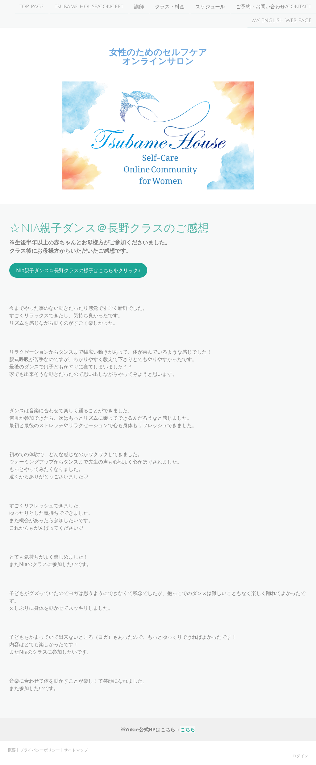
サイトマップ (76, 750)
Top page (31, 7)
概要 (12, 750)
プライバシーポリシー (40, 750)
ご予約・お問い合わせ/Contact (273, 7)
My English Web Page (281, 21)
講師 (139, 7)
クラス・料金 (170, 7)
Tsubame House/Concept (89, 7)
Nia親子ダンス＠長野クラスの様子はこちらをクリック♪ (78, 270)
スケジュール (210, 7)
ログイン (300, 756)
